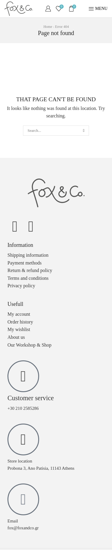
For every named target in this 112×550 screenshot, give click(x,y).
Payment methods (24, 262)
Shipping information (27, 255)
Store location (19, 461)
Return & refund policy (29, 270)
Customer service (30, 398)
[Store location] (23, 439)
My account (18, 314)
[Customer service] (23, 376)
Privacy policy (21, 285)
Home (47, 27)
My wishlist (18, 329)
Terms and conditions (28, 278)
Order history (20, 321)
